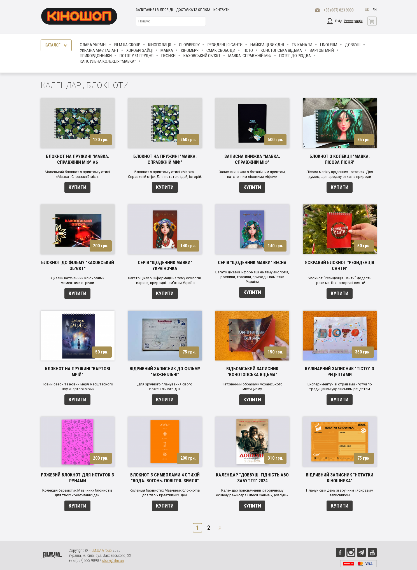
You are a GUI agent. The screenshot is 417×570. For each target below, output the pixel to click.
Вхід (338, 21)
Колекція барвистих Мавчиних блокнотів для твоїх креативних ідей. (77, 492)
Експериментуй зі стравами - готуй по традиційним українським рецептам (339, 386)
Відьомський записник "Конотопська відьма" (252, 371)
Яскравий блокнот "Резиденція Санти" (339, 265)
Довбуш (352, 44)
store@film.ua (113, 560)
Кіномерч (190, 50)
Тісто (248, 50)
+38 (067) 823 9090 (338, 10)
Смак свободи (220, 50)
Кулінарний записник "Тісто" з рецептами (339, 371)
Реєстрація (353, 21)
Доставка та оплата (193, 10)
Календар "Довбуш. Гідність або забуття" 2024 (252, 477)
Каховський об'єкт (201, 55)
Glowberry (189, 44)
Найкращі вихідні (267, 44)
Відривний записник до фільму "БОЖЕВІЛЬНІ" (165, 371)
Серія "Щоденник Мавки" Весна (252, 262)
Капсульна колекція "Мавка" (108, 61)
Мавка (166, 50)
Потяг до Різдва (295, 55)
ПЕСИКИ (168, 55)
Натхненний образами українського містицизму (252, 386)
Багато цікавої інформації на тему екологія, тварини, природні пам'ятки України (165, 280)
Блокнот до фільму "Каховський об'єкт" (77, 265)
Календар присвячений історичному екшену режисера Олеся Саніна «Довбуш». (252, 492)
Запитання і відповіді (154, 10)
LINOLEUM (328, 44)
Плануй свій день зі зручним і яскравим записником (339, 492)
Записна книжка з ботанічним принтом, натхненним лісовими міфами (252, 174)
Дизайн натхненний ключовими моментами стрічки (77, 280)
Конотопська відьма (281, 50)
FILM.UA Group (127, 44)
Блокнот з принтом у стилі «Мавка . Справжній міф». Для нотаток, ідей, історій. (165, 174)
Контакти (221, 10)
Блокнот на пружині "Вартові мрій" (77, 371)
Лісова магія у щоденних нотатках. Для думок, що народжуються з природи (339, 174)
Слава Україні (93, 44)
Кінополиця (159, 44)
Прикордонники (96, 55)
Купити (77, 187)
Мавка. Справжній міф (249, 55)
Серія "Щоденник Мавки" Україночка (165, 265)
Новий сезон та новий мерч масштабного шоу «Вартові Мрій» (77, 386)
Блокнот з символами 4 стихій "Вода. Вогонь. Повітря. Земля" (165, 477)
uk (367, 10)
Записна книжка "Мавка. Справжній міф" (252, 159)
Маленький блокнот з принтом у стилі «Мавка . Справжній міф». (77, 174)
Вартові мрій (322, 50)
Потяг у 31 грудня (136, 55)
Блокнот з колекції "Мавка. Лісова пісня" (339, 159)
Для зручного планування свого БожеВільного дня (164, 386)
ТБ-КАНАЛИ (302, 44)
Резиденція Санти (225, 44)
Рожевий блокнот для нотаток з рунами (77, 477)
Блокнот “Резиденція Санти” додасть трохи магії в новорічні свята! (339, 280)
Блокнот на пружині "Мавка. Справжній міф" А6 (77, 159)
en (375, 10)
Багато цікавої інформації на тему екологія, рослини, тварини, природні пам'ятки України (252, 277)
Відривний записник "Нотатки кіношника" (339, 477)
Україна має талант (99, 50)
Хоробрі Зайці (139, 50)
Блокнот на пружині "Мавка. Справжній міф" (165, 159)
